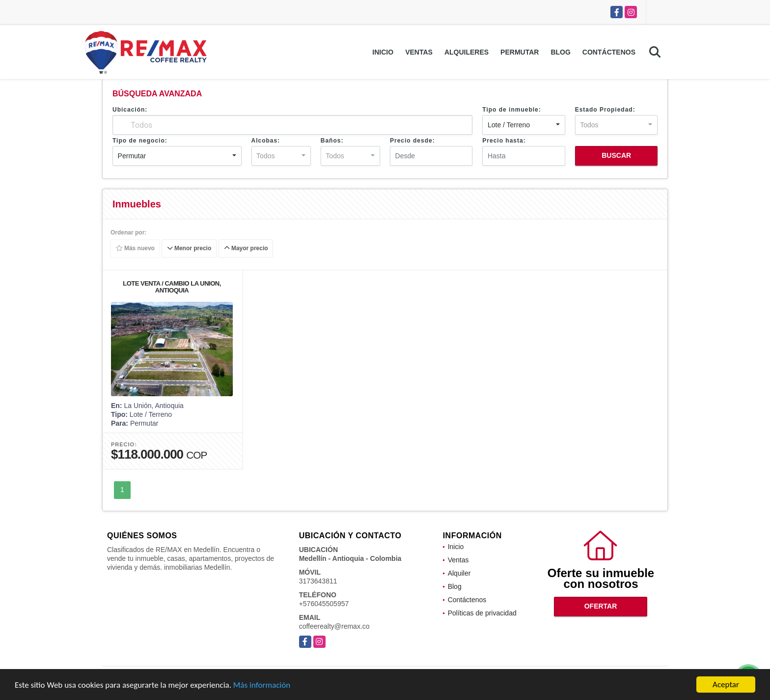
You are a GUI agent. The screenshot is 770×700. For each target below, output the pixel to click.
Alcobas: (265, 140)
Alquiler (459, 573)
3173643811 (318, 581)
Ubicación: (129, 109)
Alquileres (466, 52)
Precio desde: (412, 140)
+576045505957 (324, 604)
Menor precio (189, 248)
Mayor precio (246, 248)
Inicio (382, 52)
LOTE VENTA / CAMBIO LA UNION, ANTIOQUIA (172, 287)
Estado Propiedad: (605, 109)
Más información (261, 685)
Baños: (332, 140)
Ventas (419, 52)
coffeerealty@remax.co (334, 626)
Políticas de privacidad (482, 613)
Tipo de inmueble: (511, 109)
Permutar (519, 52)
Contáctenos (608, 52)
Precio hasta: (503, 140)
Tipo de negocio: (139, 140)
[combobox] (523, 125)
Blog (560, 52)
